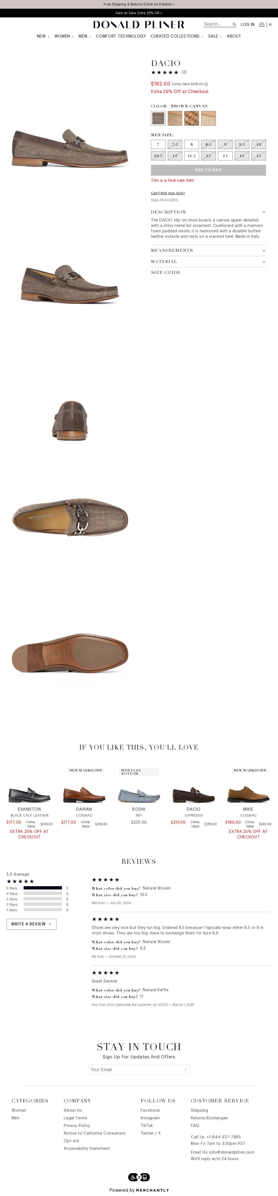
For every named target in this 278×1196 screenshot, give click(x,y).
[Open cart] (265, 24)
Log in (248, 25)
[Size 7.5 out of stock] (175, 144)
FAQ (195, 1126)
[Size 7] (158, 144)
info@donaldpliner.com (232, 1152)
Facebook (150, 1110)
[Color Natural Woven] (191, 118)
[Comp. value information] (206, 84)
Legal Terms (75, 1118)
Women (65, 36)
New (43, 36)
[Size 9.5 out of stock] (242, 144)
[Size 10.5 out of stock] (158, 155)
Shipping (199, 1110)
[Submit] (185, 1070)
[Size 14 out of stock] (242, 155)
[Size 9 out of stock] (225, 144)
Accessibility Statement (87, 1149)
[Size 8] (191, 144)
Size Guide (166, 272)
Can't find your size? (168, 193)
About (234, 36)
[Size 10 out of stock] (258, 144)
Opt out (71, 1141)
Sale (215, 36)
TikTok (147, 1126)
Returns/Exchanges (209, 1118)
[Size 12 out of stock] (208, 155)
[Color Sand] (175, 118)
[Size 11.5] (191, 155)
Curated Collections (177, 36)
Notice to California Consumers (94, 1133)
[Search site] (234, 24)
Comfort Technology (121, 36)
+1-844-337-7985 (224, 1137)
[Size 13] (225, 155)
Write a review (31, 924)
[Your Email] (135, 1070)
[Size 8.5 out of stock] (208, 144)
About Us (73, 1110)
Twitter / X (151, 1133)
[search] (218, 24)
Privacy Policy (77, 1126)
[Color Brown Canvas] (158, 118)
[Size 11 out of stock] (175, 155)
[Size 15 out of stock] (258, 155)
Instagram (150, 1118)
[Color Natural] (208, 118)
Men (85, 36)
